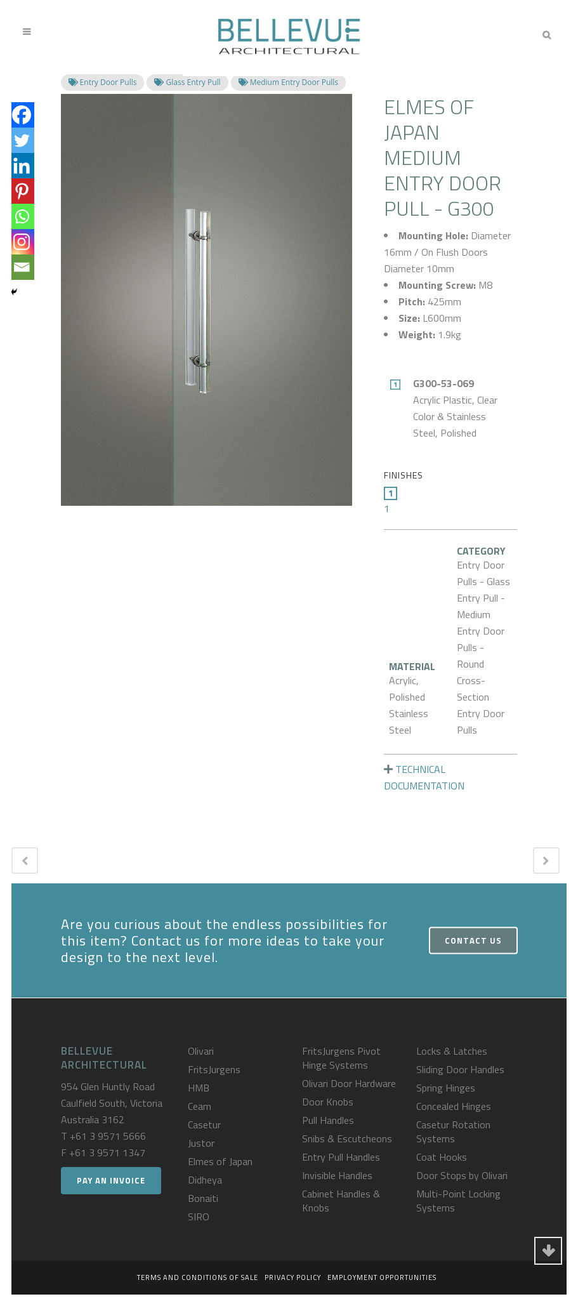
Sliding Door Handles (460, 1069)
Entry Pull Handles (341, 1157)
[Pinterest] (21, 191)
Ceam (199, 1106)
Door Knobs (327, 1102)
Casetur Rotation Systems (453, 1131)
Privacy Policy (293, 1277)
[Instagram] (21, 241)
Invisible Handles (337, 1175)
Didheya (205, 1180)
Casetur (204, 1124)
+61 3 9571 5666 (108, 1136)
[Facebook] (21, 115)
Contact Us (473, 940)
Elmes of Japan (220, 1161)
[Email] (21, 267)
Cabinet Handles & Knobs (341, 1201)
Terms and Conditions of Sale (197, 1277)
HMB (198, 1088)
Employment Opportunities (382, 1277)
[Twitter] (21, 140)
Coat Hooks (441, 1157)
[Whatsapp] (21, 216)
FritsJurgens (214, 1069)
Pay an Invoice (111, 1180)
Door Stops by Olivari (462, 1175)
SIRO (198, 1217)
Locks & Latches (451, 1051)
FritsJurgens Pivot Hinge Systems (341, 1058)
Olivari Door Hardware (349, 1083)
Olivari (201, 1051)
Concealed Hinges (453, 1106)
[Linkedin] (21, 165)
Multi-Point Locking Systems (458, 1201)
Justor (201, 1143)
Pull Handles (328, 1120)
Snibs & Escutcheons (347, 1138)
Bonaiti (203, 1198)
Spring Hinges (445, 1088)
